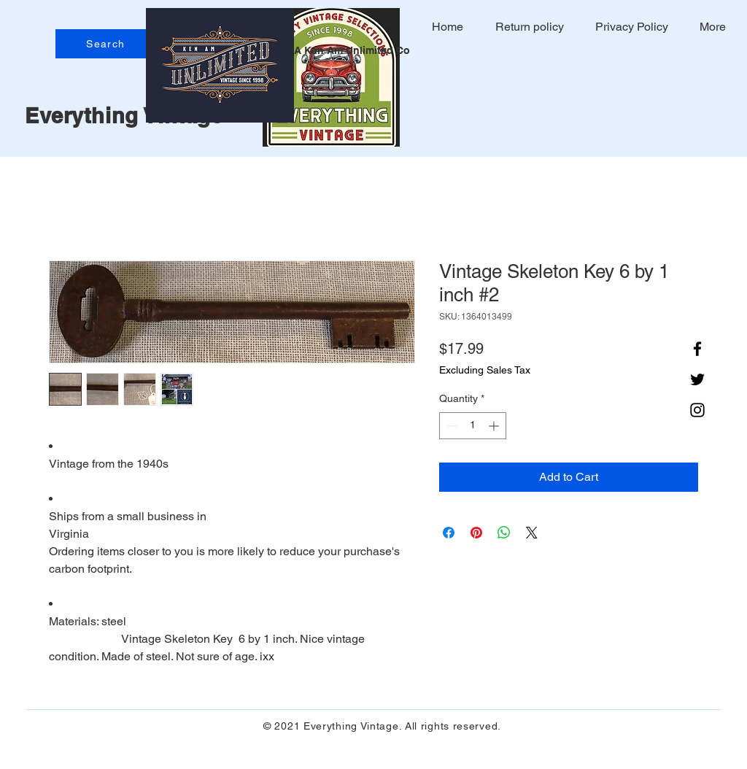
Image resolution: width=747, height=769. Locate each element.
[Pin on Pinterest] (476, 532)
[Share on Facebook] (448, 532)
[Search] (107, 43)
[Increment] (495, 425)
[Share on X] (532, 532)
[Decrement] (450, 425)
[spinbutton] (473, 425)
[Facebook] (697, 348)
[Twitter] (697, 379)
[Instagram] (697, 410)
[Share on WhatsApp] (504, 532)
